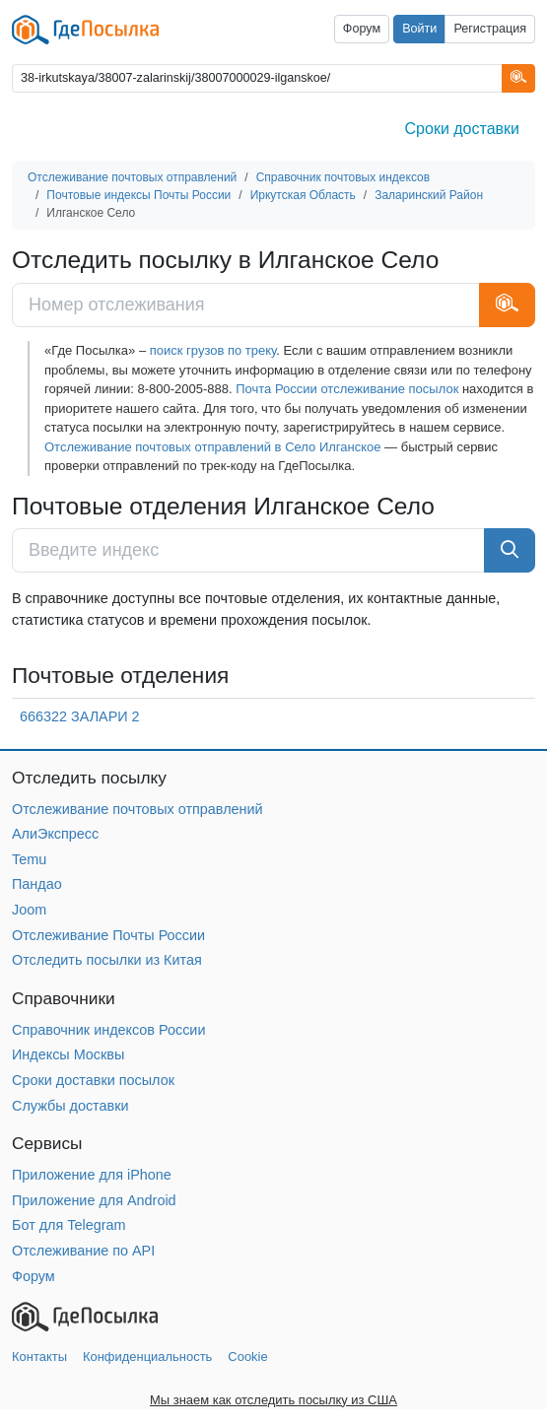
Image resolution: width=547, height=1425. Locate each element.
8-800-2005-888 (183, 388)
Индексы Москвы (68, 1054)
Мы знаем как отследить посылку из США (273, 1399)
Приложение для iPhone (91, 1175)
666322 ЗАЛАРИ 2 (80, 716)
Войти (419, 28)
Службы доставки (70, 1106)
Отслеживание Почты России (108, 935)
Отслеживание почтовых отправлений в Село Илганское (212, 447)
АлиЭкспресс (55, 834)
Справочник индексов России (108, 1030)
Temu (29, 859)
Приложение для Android (94, 1200)
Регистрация (489, 28)
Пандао (37, 884)
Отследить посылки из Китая (107, 960)
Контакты (39, 1356)
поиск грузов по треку (213, 350)
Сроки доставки (462, 128)
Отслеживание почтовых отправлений (137, 809)
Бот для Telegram (69, 1225)
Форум (361, 28)
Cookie (247, 1356)
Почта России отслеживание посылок (347, 388)
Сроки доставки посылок (93, 1080)
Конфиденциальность (147, 1356)
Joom (29, 909)
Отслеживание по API (83, 1250)
